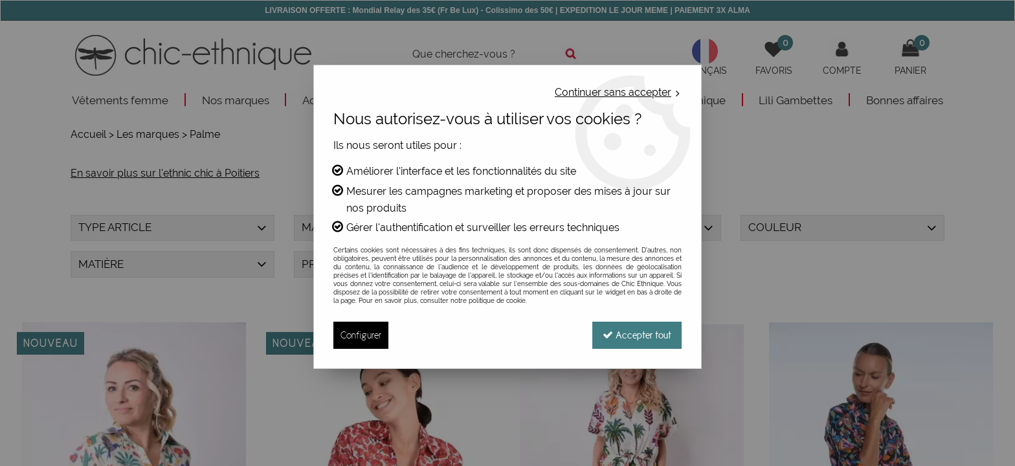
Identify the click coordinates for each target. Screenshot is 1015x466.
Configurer (360, 334)
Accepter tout (637, 334)
